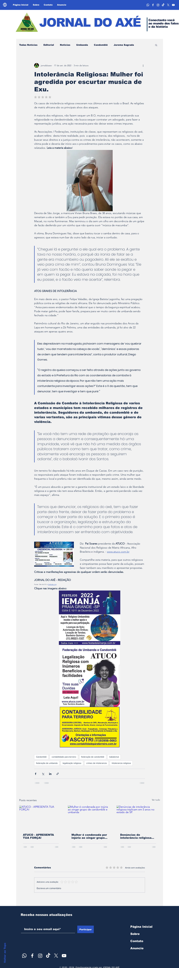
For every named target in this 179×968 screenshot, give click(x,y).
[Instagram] (158, 5)
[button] (156, 45)
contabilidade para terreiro (64, 757)
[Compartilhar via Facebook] (35, 773)
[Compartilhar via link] (57, 773)
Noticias (65, 45)
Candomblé (101, 45)
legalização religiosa (72, 763)
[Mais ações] (143, 65)
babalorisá (114, 757)
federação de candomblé (92, 757)
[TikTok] (163, 5)
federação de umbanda (47, 763)
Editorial (48, 45)
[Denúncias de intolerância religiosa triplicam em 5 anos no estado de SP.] (138, 817)
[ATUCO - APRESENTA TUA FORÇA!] (41, 817)
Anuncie (136, 948)
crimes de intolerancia (96, 763)
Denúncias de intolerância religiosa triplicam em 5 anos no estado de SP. (137, 836)
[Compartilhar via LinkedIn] (50, 773)
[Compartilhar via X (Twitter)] (42, 773)
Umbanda (82, 45)
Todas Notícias (28, 45)
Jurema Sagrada (124, 45)
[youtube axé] (173, 5)
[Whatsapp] (147, 5)
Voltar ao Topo (4, 953)
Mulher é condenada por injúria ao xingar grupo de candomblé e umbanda (89, 836)
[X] (168, 5)
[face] (153, 5)
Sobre (135, 933)
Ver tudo (156, 799)
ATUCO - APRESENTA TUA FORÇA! (38, 836)
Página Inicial (141, 926)
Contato (136, 941)
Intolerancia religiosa (121, 763)
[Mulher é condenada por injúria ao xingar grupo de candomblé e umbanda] (89, 817)
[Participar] (85, 929)
